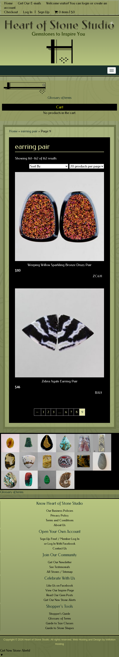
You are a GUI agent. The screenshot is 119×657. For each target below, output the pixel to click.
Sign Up (43, 12)
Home (8, 3)
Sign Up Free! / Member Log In (59, 539)
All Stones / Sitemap (60, 572)
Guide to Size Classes (59, 623)
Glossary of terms (59, 98)
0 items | (65, 12)
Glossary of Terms (59, 618)
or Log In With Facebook (59, 543)
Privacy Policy (60, 515)
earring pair (29, 131)
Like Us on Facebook (60, 585)
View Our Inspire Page (60, 590)
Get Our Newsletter (59, 562)
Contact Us (60, 548)
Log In (28, 12)
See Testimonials (59, 567)
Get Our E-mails (29, 3)
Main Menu (11, 70)
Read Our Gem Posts (59, 595)
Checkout (11, 12)
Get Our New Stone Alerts (60, 600)
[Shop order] (48, 166)
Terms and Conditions (59, 520)
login (85, 3)
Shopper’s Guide (59, 613)
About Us (59, 525)
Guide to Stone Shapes (59, 628)
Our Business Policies (59, 511)
